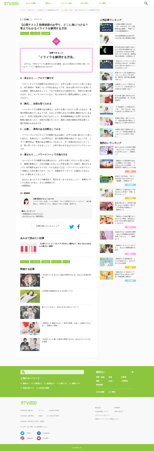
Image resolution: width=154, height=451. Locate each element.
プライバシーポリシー (102, 415)
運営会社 (98, 408)
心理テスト (63, 383)
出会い (111, 381)
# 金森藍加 (45, 33)
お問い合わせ (118, 411)
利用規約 (117, 408)
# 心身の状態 (35, 33)
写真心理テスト (29, 388)
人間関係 (124, 381)
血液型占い (51, 383)
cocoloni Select (54, 410)
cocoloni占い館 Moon (27, 416)
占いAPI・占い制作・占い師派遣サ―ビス (33, 427)
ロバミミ (41, 410)
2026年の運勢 (44, 388)
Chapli (40, 416)
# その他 (66, 262)
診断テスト (76, 383)
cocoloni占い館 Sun (26, 410)
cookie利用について (101, 411)
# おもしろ (24, 33)
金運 (110, 377)
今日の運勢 (100, 392)
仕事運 (123, 377)
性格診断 (99, 385)
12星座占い (38, 383)
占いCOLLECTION (53, 416)
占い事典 (112, 392)
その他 (26, 19)
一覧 (132, 372)
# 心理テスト (56, 262)
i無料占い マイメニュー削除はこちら (107, 419)
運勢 (97, 381)
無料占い (26, 383)
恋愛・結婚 (100, 377)
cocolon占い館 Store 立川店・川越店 (32, 421)
